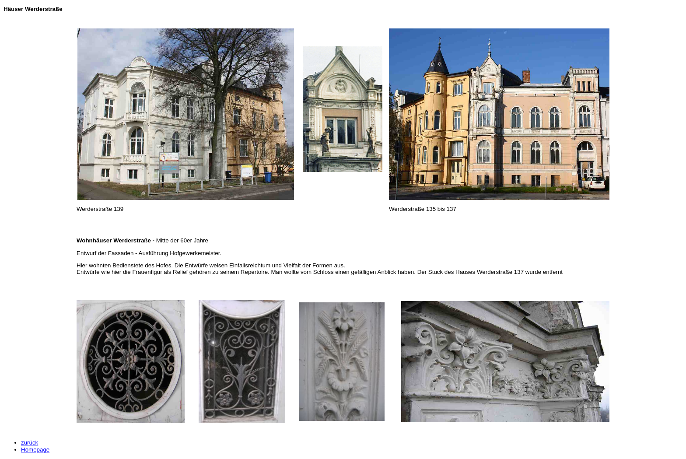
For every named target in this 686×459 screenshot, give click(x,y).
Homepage (35, 449)
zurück (29, 442)
